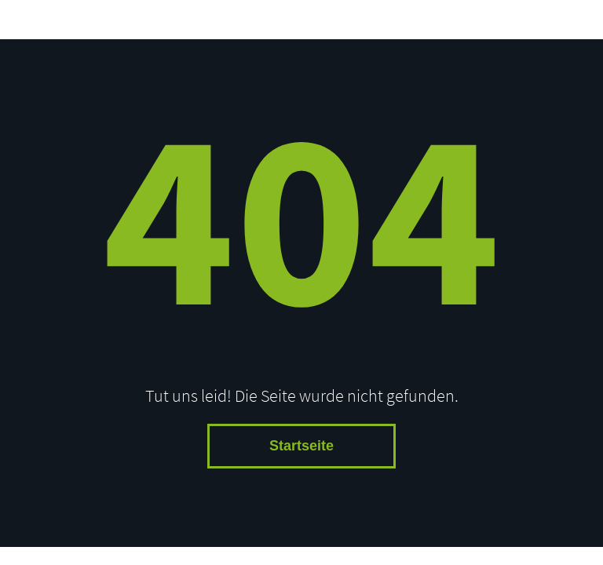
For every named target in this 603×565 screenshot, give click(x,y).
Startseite (301, 446)
